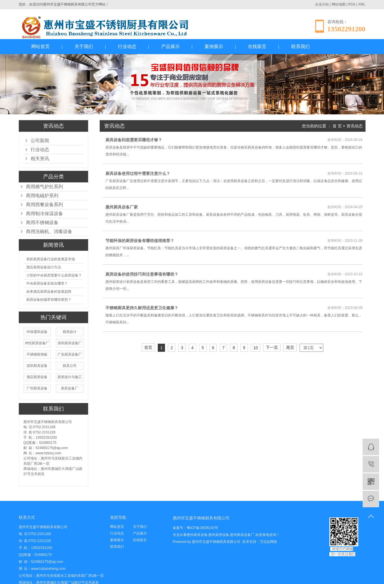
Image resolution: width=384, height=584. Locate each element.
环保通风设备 (37, 332)
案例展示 (214, 46)
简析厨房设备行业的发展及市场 (50, 259)
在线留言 (257, 46)
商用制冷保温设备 (44, 213)
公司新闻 (40, 140)
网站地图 (339, 4)
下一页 (272, 347)
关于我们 (84, 46)
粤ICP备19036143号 (202, 528)
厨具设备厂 (69, 388)
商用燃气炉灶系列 (44, 186)
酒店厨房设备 (37, 377)
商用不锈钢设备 (42, 222)
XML (362, 4)
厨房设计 (70, 332)
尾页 (290, 347)
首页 (148, 347)
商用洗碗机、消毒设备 (49, 231)
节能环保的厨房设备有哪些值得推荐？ (139, 240)
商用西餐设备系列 (44, 204)
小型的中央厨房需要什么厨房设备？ (54, 275)
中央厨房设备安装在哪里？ (47, 283)
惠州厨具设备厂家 (121, 207)
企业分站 (322, 4)
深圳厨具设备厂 (69, 343)
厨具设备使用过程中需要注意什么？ (137, 173)
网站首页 (40, 46)
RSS (351, 4)
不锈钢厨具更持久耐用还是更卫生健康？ (141, 307)
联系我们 (300, 46)
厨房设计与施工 (69, 377)
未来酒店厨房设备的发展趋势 (48, 292)
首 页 (337, 126)
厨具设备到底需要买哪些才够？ (133, 140)
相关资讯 (40, 158)
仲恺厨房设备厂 (37, 343)
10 (255, 347)
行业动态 (127, 46)
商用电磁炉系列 (42, 195)
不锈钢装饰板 (37, 354)
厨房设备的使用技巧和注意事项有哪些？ (141, 274)
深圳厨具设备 (37, 366)
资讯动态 (354, 126)
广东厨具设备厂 (69, 354)
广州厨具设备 (37, 388)
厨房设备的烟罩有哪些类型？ (48, 300)
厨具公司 (70, 366)
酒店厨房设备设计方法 (43, 267)
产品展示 (170, 46)
